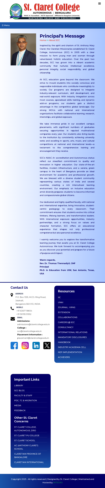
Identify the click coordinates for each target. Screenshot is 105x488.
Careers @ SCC (66, 322)
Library (18, 385)
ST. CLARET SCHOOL (24, 440)
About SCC (54, 40)
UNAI (60, 302)
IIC (59, 297)
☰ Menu (6, 25)
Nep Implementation (70, 352)
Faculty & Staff (23, 395)
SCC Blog (19, 390)
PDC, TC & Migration (25, 400)
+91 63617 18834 (24, 311)
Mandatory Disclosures (72, 337)
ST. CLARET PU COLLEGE (26, 435)
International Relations (72, 332)
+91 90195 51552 (23, 314)
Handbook (64, 342)
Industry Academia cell (72, 347)
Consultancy (65, 327)
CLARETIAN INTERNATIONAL (29, 462)
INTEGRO (58, 482)
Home (43, 40)
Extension (64, 312)
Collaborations (67, 317)
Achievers (64, 357)
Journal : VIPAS (66, 307)
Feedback (20, 410)
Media (17, 405)
